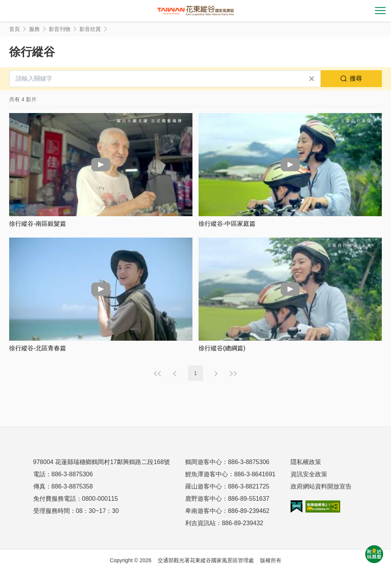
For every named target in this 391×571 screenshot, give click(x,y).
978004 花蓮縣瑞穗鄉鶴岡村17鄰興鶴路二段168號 (101, 462)
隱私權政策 (306, 462)
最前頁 (158, 373)
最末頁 (233, 373)
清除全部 (312, 79)
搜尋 (356, 78)
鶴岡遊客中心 (203, 462)
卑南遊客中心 (203, 511)
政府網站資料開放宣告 (321, 486)
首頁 (14, 29)
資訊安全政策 (309, 474)
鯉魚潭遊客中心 (206, 474)
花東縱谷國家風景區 (195, 10)
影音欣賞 (90, 29)
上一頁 (175, 373)
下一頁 (215, 373)
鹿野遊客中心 (203, 498)
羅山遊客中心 (203, 486)
